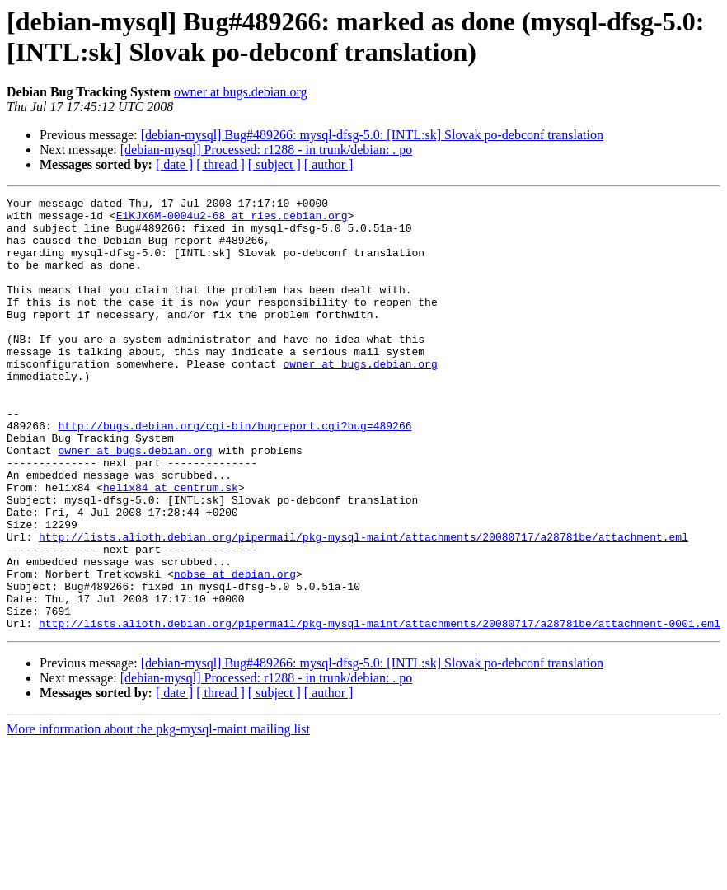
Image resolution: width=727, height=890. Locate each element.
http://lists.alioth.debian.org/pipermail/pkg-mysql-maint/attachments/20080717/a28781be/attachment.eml (363, 605)
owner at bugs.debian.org (240, 92)
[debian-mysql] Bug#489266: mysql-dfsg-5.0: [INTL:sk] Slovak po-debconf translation (372, 135)
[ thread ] (220, 164)
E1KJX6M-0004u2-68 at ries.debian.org (232, 220)
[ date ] (174, 164)
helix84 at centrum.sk (170, 546)
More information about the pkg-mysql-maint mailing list (158, 815)
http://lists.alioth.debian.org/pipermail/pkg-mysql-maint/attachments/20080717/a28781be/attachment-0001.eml (379, 709)
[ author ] (329, 164)
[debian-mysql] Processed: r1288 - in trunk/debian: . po (266, 150)
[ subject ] (274, 164)
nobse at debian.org (235, 650)
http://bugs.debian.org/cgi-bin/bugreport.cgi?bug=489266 (234, 472)
